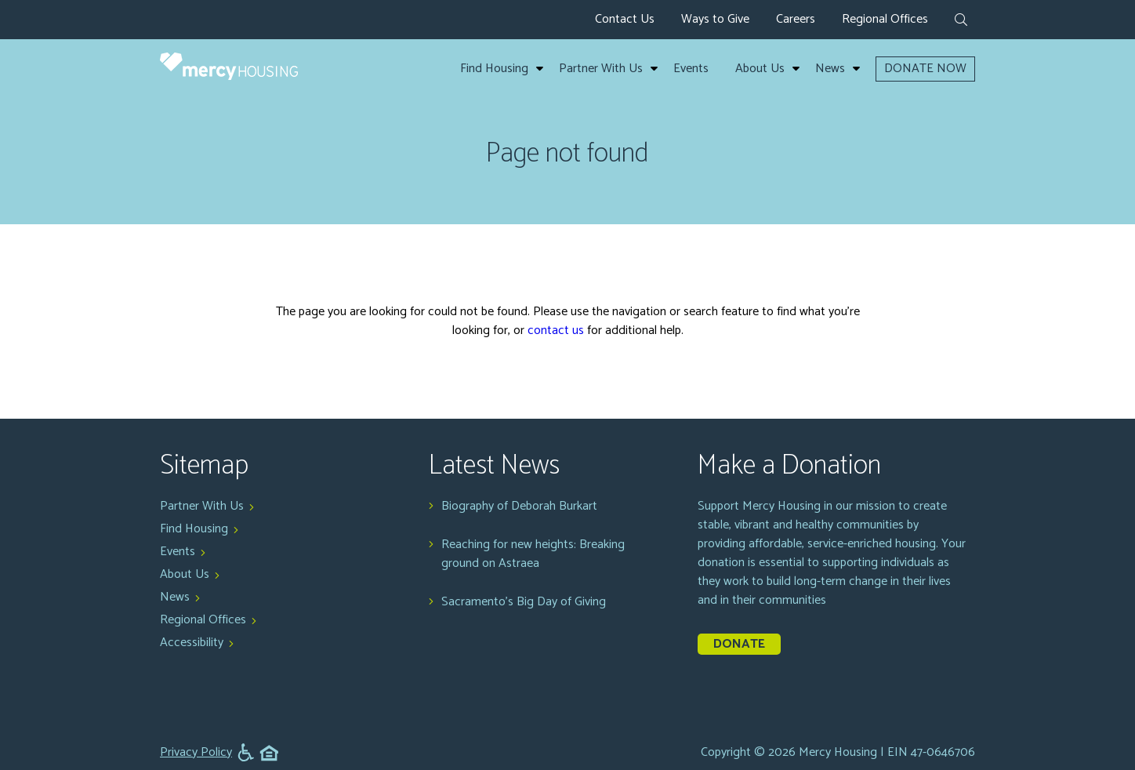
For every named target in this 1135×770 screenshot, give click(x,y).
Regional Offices (885, 19)
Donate (739, 644)
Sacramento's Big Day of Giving (523, 602)
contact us (556, 330)
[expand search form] (961, 21)
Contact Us (625, 19)
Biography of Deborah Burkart (519, 506)
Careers (795, 19)
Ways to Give (715, 19)
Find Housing (494, 69)
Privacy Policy (196, 752)
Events (691, 69)
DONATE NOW (925, 68)
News (830, 69)
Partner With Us (601, 69)
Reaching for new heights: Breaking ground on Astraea (533, 554)
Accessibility (191, 642)
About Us (760, 69)
